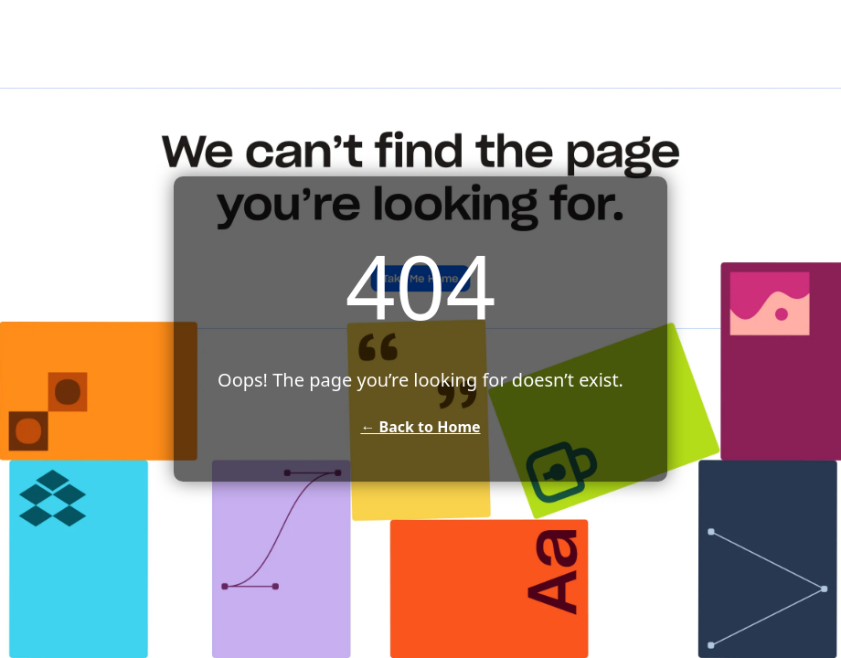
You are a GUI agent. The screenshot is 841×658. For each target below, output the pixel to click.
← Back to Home (420, 427)
